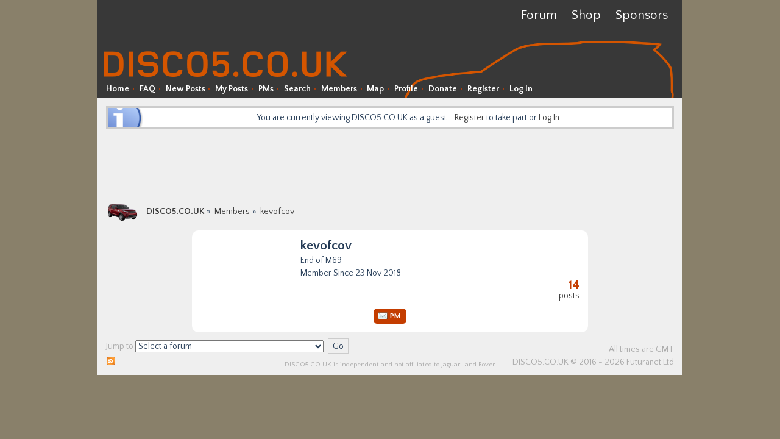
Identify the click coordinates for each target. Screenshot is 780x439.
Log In (521, 89)
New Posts (185, 89)
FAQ (147, 89)
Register (483, 89)
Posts (569, 290)
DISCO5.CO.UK (175, 211)
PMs (266, 89)
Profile (406, 89)
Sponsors (641, 15)
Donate (442, 89)
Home (117, 89)
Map (375, 89)
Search (297, 89)
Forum (539, 15)
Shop (586, 15)
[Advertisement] (390, 164)
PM (395, 316)
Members (339, 89)
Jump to (119, 346)
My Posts (231, 89)
